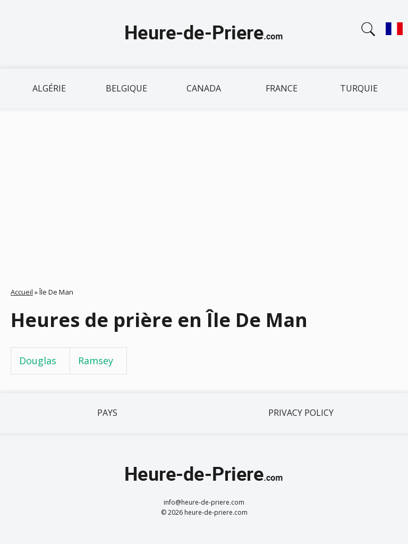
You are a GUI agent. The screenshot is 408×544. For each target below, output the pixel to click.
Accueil (22, 292)
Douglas (37, 360)
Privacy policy (301, 413)
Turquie (359, 88)
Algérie (49, 88)
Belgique (126, 88)
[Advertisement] (204, 188)
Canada (203, 88)
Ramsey (95, 360)
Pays (107, 413)
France (282, 88)
